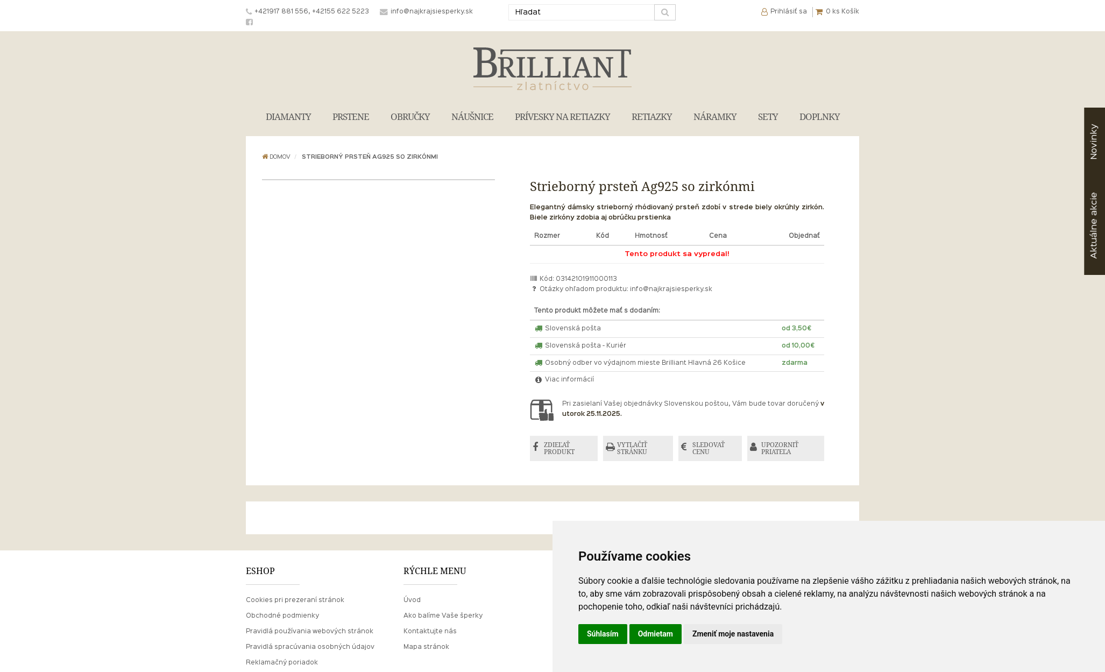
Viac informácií (564, 380)
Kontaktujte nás (430, 631)
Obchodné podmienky (282, 616)
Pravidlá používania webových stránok (309, 631)
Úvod (412, 600)
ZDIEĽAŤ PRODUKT (559, 448)
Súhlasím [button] (603, 633)
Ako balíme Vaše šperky (443, 616)
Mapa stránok (426, 647)
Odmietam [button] (655, 633)
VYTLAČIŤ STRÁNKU (632, 448)
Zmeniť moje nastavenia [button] (733, 633)
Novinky (1094, 142)
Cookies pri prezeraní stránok (295, 600)
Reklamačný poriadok (282, 663)
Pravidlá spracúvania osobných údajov (310, 647)
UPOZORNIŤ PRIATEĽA (779, 448)
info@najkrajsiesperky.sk (671, 289)
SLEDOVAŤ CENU (708, 448)
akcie (1094, 225)
